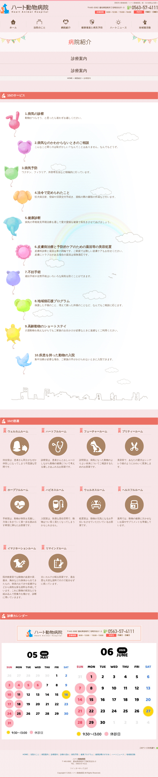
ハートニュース (118, 24)
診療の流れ (64, 754)
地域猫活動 (145, 24)
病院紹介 (66, 24)
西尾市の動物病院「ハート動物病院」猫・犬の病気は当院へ (136, 3)
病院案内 (45, 754)
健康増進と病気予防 (92, 24)
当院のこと (39, 24)
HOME (13, 24)
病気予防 (74, 754)
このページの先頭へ (148, 748)
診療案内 (54, 754)
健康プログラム (87, 754)
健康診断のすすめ (102, 754)
